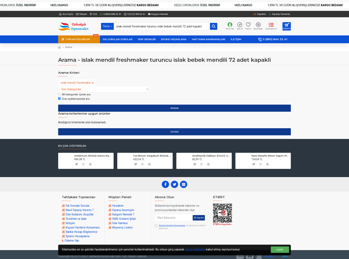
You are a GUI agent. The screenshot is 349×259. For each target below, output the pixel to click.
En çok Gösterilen (72, 145)
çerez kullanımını (195, 249)
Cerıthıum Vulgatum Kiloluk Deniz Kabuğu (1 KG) (152, 155)
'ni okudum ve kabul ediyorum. (180, 227)
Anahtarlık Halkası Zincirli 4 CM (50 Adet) (211, 155)
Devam (174, 131)
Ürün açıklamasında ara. (74, 98)
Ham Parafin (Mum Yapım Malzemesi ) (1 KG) (270, 155)
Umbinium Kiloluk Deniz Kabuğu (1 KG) (93, 155)
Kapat (279, 249)
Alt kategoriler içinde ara (74, 94)
